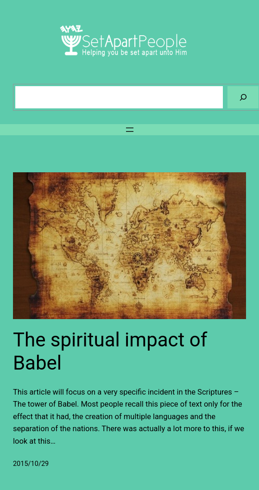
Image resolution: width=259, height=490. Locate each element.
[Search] (243, 97)
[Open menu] (129, 129)
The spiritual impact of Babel (110, 351)
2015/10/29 (31, 464)
